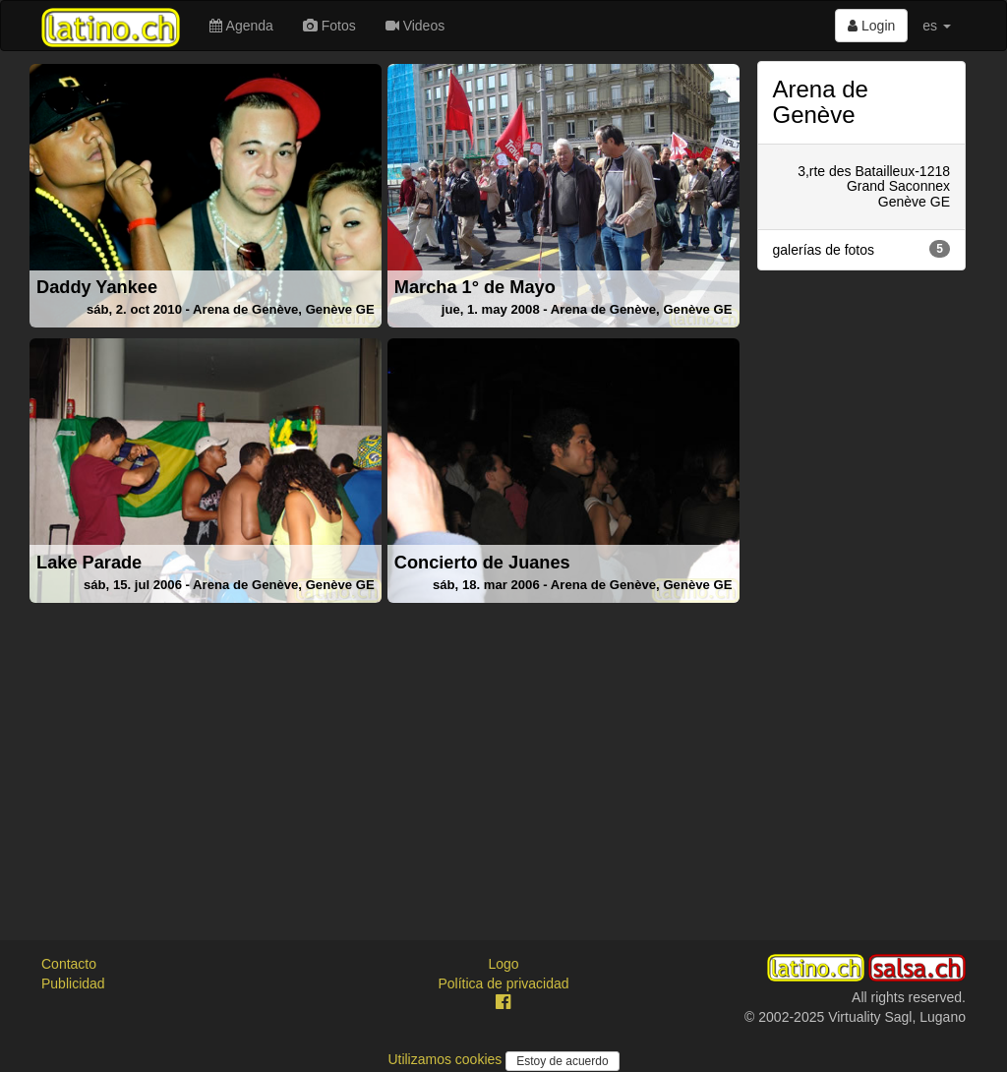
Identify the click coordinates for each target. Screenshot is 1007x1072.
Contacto (68, 964)
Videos (414, 25)
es (936, 25)
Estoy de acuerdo (562, 1061)
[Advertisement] (384, 747)
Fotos (329, 25)
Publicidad (73, 983)
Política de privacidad (503, 983)
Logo (503, 964)
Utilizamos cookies (446, 1059)
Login (871, 25)
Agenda (240, 25)
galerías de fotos (862, 249)
